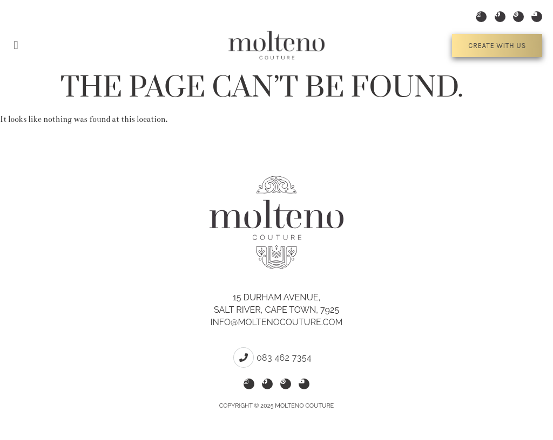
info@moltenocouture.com (276, 322)
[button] (16, 45)
